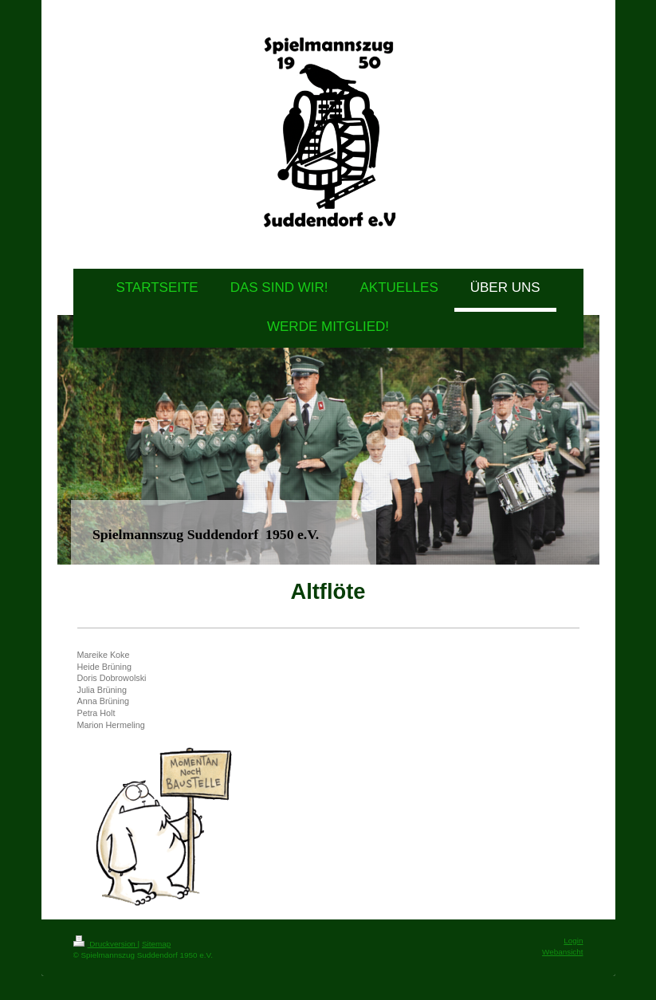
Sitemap (156, 943)
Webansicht (562, 951)
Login (573, 940)
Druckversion (105, 943)
